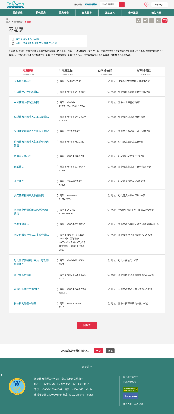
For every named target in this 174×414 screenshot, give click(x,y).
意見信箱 (139, 4)
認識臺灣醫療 (91, 4)
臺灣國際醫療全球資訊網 (15, 5)
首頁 (8, 22)
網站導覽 (78, 4)
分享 (158, 20)
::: (70, 4)
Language (158, 4)
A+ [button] (145, 20)
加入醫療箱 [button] (164, 20)
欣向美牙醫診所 (22, 156)
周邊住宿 (106, 70)
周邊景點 (67, 70)
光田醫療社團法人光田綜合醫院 (31, 131)
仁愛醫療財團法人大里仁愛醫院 (31, 116)
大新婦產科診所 (22, 81)
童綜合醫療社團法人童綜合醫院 (31, 234)
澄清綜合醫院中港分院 (26, 289)
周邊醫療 (28, 70)
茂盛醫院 (19, 166)
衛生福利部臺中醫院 (25, 303)
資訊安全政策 (129, 381)
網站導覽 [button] (87, 361)
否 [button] (110, 350)
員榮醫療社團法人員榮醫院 (29, 195)
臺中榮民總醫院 (22, 274)
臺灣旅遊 (18, 22)
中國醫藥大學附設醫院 (26, 102)
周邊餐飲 (145, 70)
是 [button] (99, 350)
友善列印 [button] (151, 20)
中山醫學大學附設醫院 (26, 91)
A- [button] (138, 20)
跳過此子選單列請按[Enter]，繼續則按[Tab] (132, 20)
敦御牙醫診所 (21, 224)
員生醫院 (19, 181)
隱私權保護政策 (130, 376)
